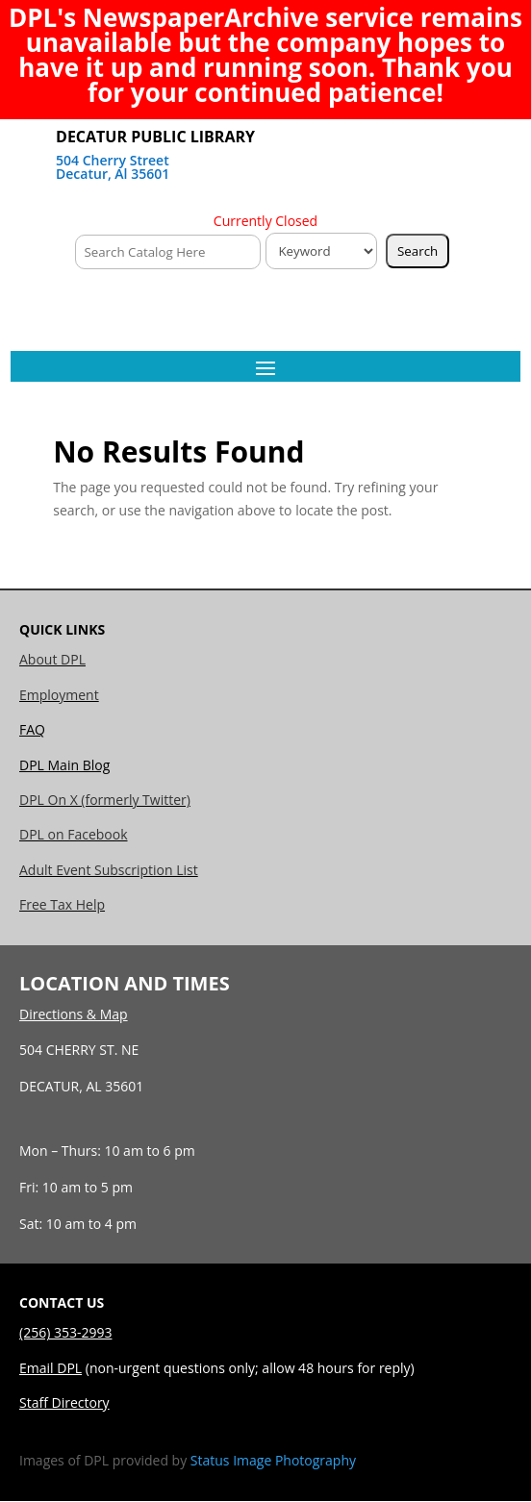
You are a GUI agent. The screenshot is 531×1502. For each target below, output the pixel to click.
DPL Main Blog (64, 765)
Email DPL (50, 1368)
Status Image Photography (273, 1460)
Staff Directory (64, 1402)
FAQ (32, 729)
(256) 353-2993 (65, 1332)
